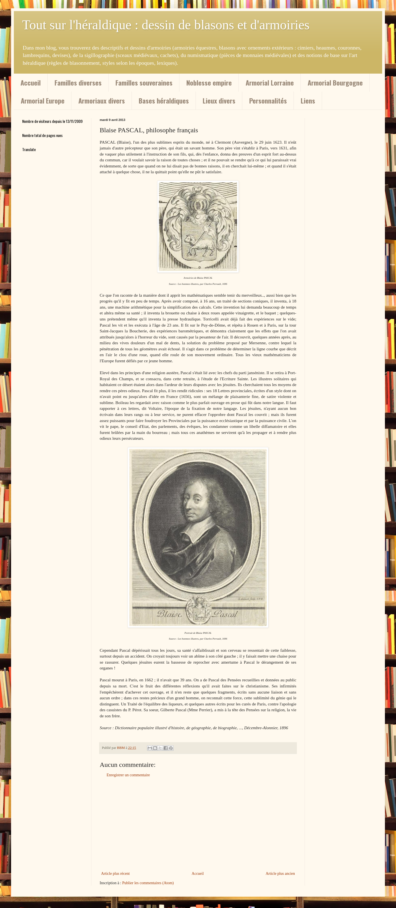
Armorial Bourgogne (335, 82)
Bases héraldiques (164, 100)
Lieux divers (219, 100)
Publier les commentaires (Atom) (148, 883)
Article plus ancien (280, 873)
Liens (308, 100)
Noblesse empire (209, 82)
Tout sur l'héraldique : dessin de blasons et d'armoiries (166, 24)
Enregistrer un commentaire (128, 775)
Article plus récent (115, 873)
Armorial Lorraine (270, 82)
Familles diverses (78, 82)
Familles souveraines (144, 82)
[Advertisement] (198, 824)
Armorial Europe (43, 100)
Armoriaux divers (101, 100)
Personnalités (268, 100)
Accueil (30, 82)
